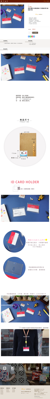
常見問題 (13, 390)
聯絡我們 (13, 391)
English (27, 393)
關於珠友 (1, 389)
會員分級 (7, 390)
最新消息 (1, 390)
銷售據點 (1, 391)
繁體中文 (23, 393)
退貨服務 (13, 389)
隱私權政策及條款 (37, 396)
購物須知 (7, 389)
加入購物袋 (35, 32)
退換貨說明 (8, 391)
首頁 (28, 5)
